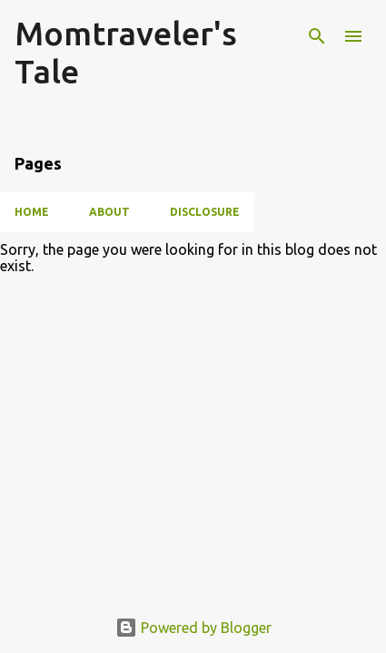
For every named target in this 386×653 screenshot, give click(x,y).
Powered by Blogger (193, 627)
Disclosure (205, 212)
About (109, 212)
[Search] (317, 36)
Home (32, 212)
